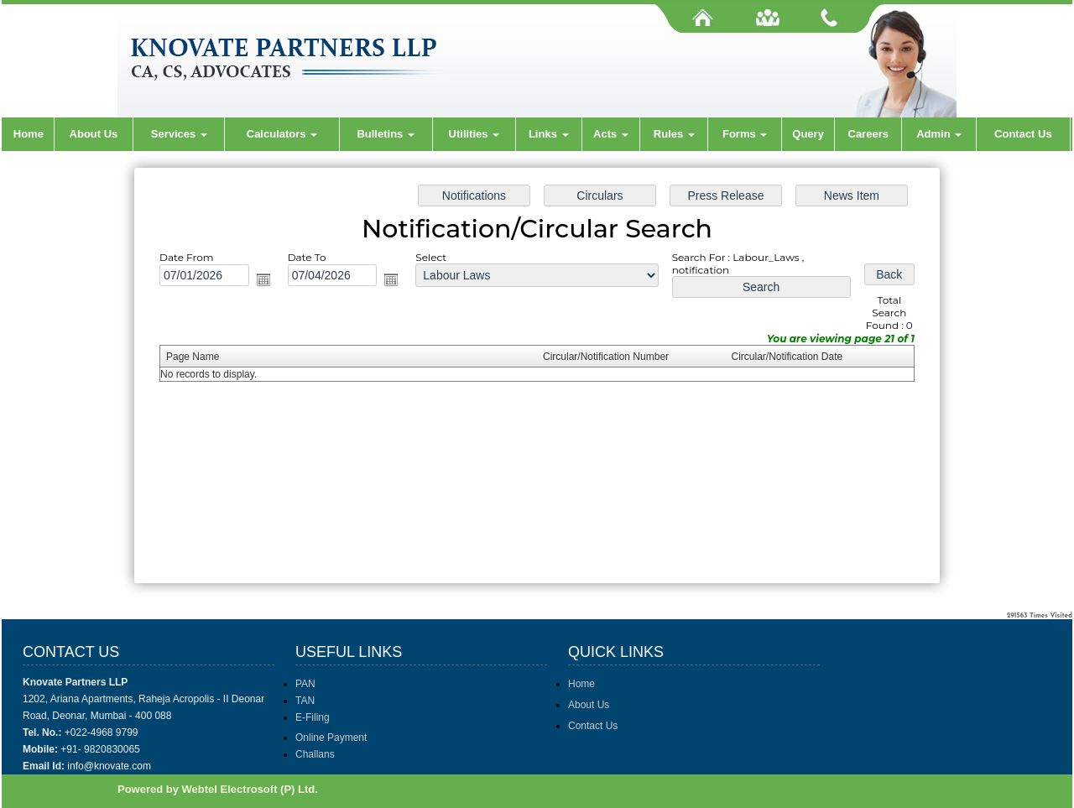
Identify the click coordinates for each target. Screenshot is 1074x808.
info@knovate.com (109, 766)
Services (179, 134)
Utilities (474, 134)
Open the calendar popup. (268, 282)
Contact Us (1023, 134)
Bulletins (385, 134)
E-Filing (312, 717)
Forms (744, 134)
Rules (674, 134)
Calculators (282, 134)
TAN (305, 700)
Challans (315, 754)
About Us (94, 134)
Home (28, 134)
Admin (939, 134)
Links (549, 134)
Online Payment (331, 737)
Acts (610, 134)
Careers (868, 134)
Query (808, 134)
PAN (305, 684)
